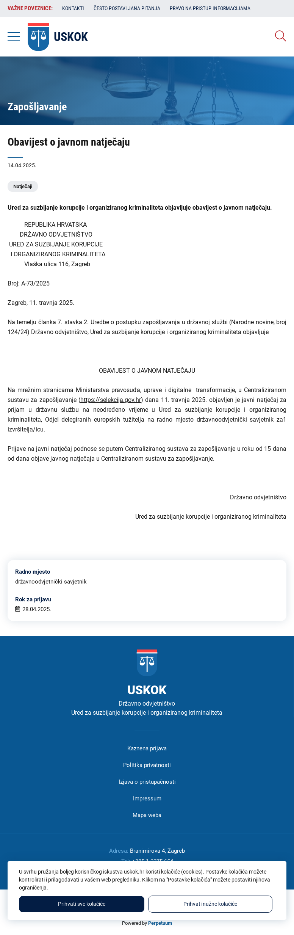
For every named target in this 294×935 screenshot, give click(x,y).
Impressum (147, 798)
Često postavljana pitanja (127, 8)
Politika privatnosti (147, 765)
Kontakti (73, 8)
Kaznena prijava (147, 748)
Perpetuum (160, 923)
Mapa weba (147, 815)
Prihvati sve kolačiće (81, 904)
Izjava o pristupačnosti (147, 781)
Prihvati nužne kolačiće (210, 904)
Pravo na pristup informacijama (210, 8)
